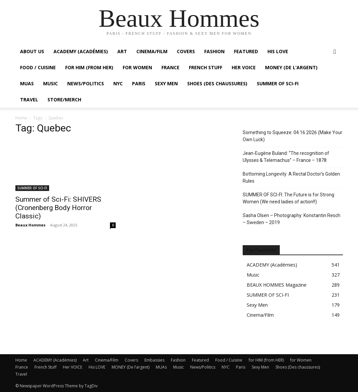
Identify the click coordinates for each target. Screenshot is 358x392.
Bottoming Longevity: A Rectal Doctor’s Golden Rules (291, 177)
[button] (335, 52)
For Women (137, 67)
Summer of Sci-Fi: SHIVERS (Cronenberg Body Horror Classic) (58, 207)
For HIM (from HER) (89, 67)
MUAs (27, 83)
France (170, 67)
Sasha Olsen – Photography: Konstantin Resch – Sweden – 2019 (291, 219)
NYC (118, 83)
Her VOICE (244, 67)
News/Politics (85, 83)
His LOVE (277, 51)
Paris (138, 83)
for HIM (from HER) (266, 360)
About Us (32, 51)
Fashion (214, 51)
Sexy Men (166, 83)
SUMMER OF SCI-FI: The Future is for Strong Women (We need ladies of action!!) (288, 198)
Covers (186, 51)
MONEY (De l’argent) (291, 67)
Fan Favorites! (261, 250)
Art (122, 51)
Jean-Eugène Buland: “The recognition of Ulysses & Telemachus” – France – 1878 (286, 157)
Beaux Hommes (30, 224)
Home (21, 118)
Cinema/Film (151, 51)
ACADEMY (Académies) (80, 51)
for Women (301, 360)
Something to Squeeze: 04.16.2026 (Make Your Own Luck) (292, 136)
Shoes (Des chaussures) (217, 83)
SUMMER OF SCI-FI (278, 83)
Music (50, 83)
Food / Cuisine (38, 67)
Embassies (154, 360)
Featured (246, 51)
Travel (29, 99)
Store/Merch (64, 99)
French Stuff (205, 67)
